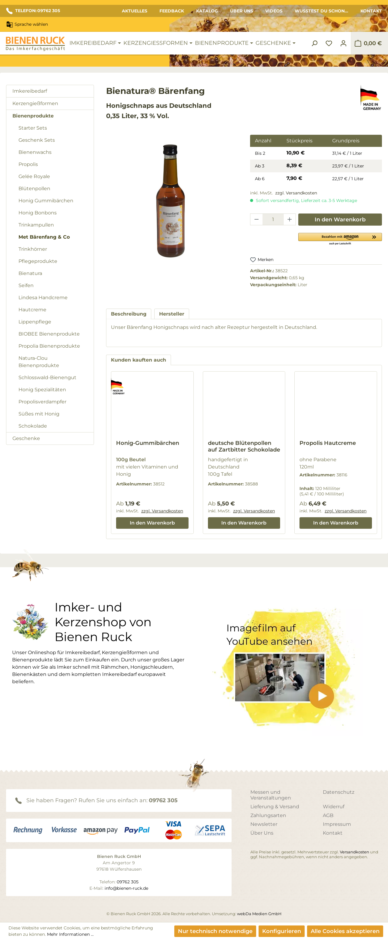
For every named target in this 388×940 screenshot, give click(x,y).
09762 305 (163, 800)
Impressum (337, 824)
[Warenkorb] (368, 43)
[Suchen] (314, 43)
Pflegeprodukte (37, 261)
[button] (340, 238)
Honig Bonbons (37, 213)
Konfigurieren (281, 931)
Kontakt (371, 11)
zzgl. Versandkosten (296, 193)
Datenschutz (338, 792)
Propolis (28, 164)
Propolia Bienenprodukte (49, 346)
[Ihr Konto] (343, 43)
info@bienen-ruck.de (126, 888)
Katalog (207, 11)
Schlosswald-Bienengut (47, 377)
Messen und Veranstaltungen (270, 795)
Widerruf (333, 806)
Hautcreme (32, 310)
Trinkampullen (36, 225)
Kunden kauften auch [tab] (138, 360)
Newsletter (263, 824)
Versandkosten (354, 851)
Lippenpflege (34, 322)
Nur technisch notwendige (215, 931)
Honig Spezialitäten (42, 389)
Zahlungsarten (268, 815)
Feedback (171, 11)
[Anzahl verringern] (256, 219)
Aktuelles (134, 11)
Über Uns (241, 11)
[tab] (128, 314)
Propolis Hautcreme (327, 443)
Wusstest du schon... (321, 11)
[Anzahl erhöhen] (289, 219)
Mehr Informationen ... (70, 934)
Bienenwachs (35, 152)
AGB (328, 815)
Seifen (26, 285)
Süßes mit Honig (38, 414)
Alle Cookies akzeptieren (345, 931)
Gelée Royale (34, 176)
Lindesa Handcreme (43, 297)
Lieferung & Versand (274, 806)
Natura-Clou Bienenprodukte (38, 361)
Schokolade (32, 426)
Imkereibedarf (29, 91)
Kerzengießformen (35, 103)
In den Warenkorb (340, 219)
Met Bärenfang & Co (44, 237)
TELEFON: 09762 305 (33, 11)
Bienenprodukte (33, 116)
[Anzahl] (273, 219)
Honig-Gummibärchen (147, 443)
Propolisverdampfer (42, 402)
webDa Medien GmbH (259, 913)
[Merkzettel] (329, 43)
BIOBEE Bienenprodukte (49, 334)
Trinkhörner (32, 249)
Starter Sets (32, 128)
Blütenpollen (34, 188)
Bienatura (30, 273)
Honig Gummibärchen (45, 201)
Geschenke (26, 438)
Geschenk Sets (36, 140)
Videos (274, 11)
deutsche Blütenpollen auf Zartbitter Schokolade (244, 446)
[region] (172, 206)
